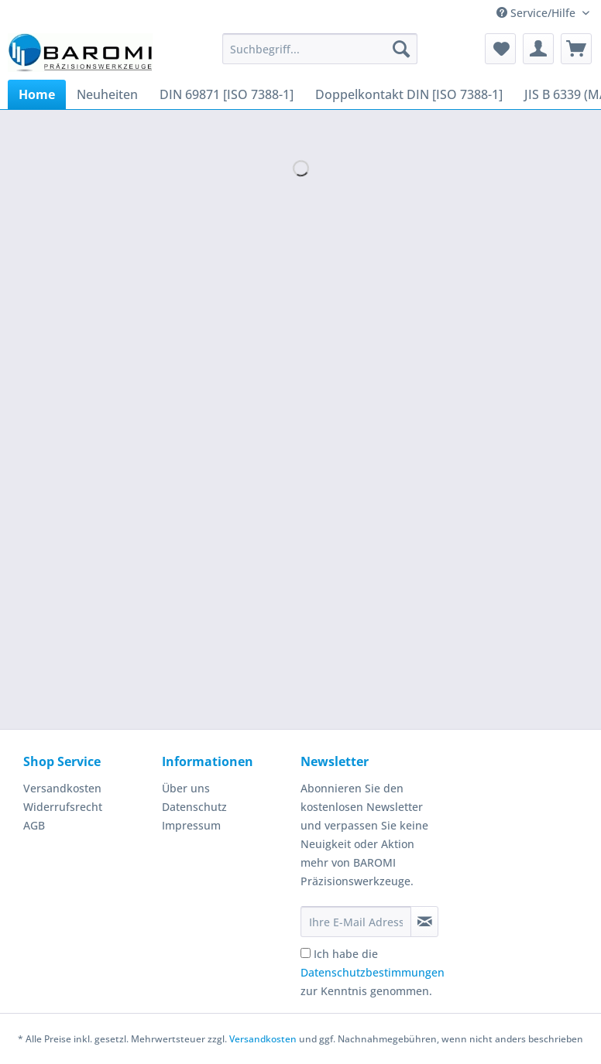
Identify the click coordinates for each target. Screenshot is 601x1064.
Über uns (186, 788)
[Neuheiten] (107, 94)
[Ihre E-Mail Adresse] (355, 921)
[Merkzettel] (500, 48)
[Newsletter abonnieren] (424, 921)
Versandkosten (62, 788)
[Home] (37, 94)
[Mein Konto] (538, 48)
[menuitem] (319, 56)
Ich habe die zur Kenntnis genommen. (372, 972)
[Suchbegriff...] (319, 48)
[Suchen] (401, 48)
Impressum (191, 825)
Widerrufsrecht (62, 806)
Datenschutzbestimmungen (372, 972)
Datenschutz (194, 806)
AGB (34, 825)
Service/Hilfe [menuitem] (537, 12)
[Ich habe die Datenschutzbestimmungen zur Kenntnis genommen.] (305, 953)
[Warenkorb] (576, 48)
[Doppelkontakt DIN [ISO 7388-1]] (408, 94)
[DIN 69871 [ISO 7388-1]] (226, 94)
